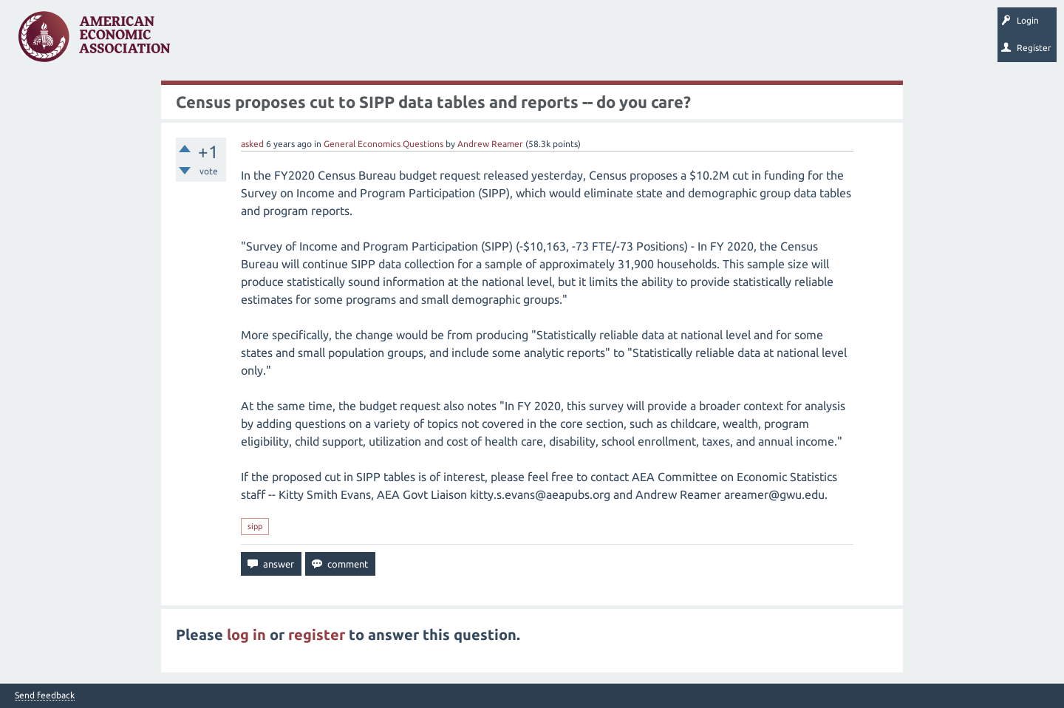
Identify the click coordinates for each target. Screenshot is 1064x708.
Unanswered (274, 41)
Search (515, 41)
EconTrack (689, 41)
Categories (383, 41)
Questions (212, 41)
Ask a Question (453, 41)
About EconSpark (618, 41)
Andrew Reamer (490, 144)
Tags (331, 41)
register (316, 634)
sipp (255, 526)
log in (246, 634)
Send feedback (45, 695)
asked (252, 144)
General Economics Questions (383, 144)
